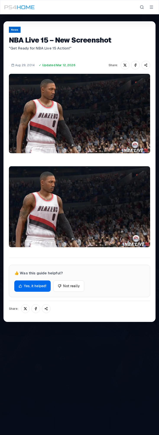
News (14, 29)
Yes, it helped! (32, 286)
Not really (69, 286)
